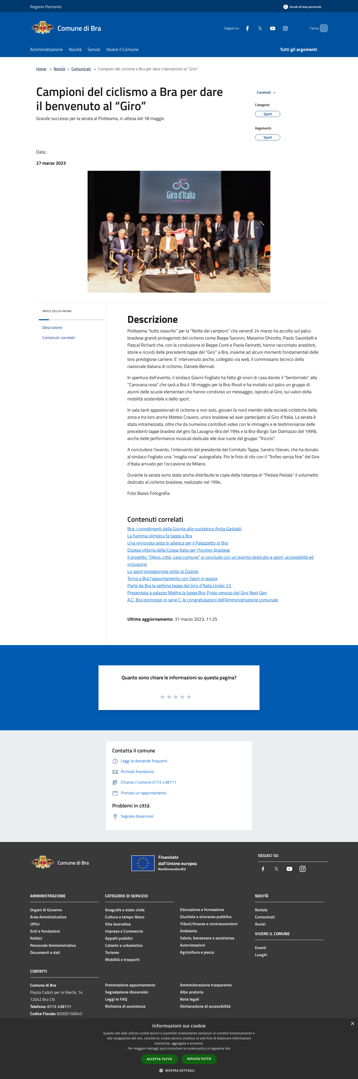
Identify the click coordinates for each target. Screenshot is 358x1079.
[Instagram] (277, 28)
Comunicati (81, 69)
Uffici (34, 924)
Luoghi (261, 955)
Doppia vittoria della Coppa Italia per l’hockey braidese (178, 550)
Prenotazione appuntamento (130, 985)
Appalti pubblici (119, 938)
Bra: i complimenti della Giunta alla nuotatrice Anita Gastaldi (184, 528)
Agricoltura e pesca (197, 952)
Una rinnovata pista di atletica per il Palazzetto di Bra (177, 543)
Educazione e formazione (202, 909)
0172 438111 (59, 1006)
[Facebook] (239, 28)
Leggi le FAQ (116, 999)
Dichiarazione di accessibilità (205, 1006)
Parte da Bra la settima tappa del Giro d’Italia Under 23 (179, 585)
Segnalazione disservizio (126, 992)
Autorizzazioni (192, 945)
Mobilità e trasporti (122, 959)
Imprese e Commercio (124, 931)
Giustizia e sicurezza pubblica (205, 917)
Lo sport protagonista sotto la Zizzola (162, 571)
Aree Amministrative (48, 917)
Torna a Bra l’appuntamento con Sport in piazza (172, 578)
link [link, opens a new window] (227, 1048)
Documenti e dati (45, 952)
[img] (94, 310)
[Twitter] (251, 28)
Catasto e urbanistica (124, 945)
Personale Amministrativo (53, 945)
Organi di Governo (46, 910)
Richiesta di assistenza (125, 1006)
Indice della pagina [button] (56, 311)
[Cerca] (322, 28)
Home (41, 69)
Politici (36, 938)
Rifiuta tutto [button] (199, 1059)
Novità (59, 69)
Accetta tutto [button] (159, 1059)
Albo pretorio (192, 992)
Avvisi (260, 924)
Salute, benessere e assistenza (207, 938)
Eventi (260, 948)
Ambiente (188, 931)
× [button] (352, 1024)
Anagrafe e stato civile (125, 910)
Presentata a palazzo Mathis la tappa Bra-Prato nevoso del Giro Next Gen (197, 592)
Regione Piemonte (46, 7)
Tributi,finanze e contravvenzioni (208, 924)
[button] (179, 1070)
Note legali (189, 999)
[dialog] (179, 1048)
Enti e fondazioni (45, 931)
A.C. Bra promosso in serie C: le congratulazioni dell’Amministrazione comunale (202, 599)
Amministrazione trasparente (206, 985)
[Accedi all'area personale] (302, 7)
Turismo (112, 952)
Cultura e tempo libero (125, 917)
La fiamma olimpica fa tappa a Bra (159, 535)
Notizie (261, 910)
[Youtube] (264, 28)
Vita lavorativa (118, 924)
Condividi (267, 93)
